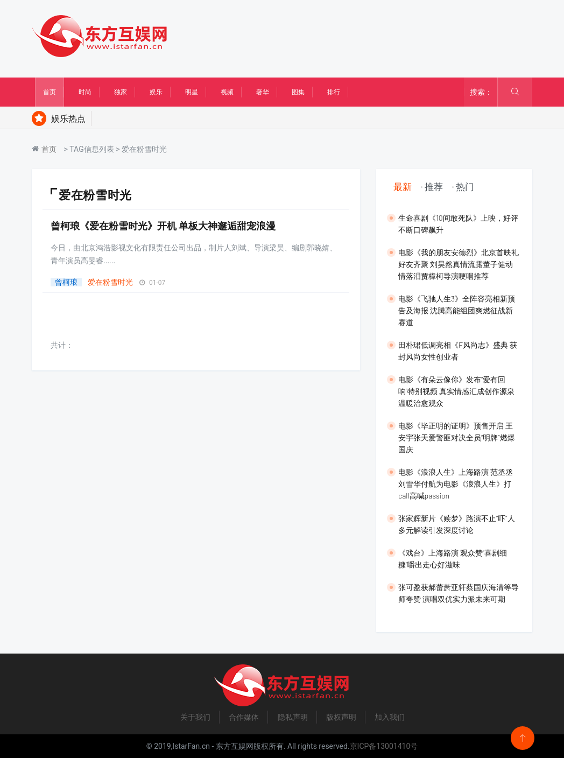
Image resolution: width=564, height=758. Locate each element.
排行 (333, 92)
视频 (227, 92)
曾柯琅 (66, 282)
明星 (191, 92)
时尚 (85, 92)
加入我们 (390, 717)
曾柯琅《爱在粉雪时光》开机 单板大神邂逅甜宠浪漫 (163, 225)
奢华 (262, 92)
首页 (49, 92)
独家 (120, 92)
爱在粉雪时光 (110, 282)
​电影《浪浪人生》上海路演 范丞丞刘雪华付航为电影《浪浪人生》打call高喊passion (455, 483)
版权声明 (341, 717)
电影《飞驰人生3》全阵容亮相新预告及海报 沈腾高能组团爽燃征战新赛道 (456, 310)
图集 (298, 92)
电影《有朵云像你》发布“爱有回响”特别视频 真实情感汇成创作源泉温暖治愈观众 (456, 391)
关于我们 (195, 717)
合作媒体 (244, 717)
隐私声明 (293, 717)
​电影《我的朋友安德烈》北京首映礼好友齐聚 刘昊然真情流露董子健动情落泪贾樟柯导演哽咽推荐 (458, 264)
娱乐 (156, 92)
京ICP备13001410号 (384, 746)
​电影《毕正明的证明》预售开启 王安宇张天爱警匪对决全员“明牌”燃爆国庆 (456, 437)
